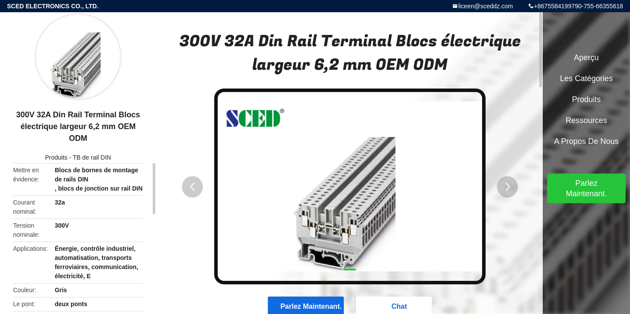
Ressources (586, 120)
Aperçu (586, 57)
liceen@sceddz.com (485, 6)
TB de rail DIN (92, 157)
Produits (56, 157)
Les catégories (586, 78)
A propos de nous (586, 141)
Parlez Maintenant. (586, 188)
